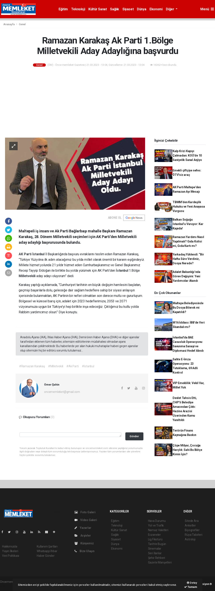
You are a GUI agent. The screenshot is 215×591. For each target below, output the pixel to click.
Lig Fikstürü (155, 539)
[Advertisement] (107, 102)
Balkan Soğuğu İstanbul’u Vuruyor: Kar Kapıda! (188, 224)
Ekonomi (156, 9)
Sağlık (114, 9)
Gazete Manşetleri (160, 562)
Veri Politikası (10, 555)
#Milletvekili (55, 366)
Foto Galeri (85, 512)
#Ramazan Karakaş (32, 366)
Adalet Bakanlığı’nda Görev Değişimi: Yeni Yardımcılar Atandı (186, 276)
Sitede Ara (191, 521)
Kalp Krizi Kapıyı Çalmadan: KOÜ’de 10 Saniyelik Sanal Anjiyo (187, 155)
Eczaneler (154, 534)
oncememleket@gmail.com (62, 392)
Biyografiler (192, 530)
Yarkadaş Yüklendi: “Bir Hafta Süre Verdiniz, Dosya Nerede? (188, 259)
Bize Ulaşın (84, 551)
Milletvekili (27, 276)
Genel (22, 24)
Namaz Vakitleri (158, 530)
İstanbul (38, 254)
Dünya (141, 9)
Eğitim (63, 9)
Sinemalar (154, 548)
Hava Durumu (157, 521)
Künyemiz (84, 543)
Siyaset (128, 9)
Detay (192, 582)
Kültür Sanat (97, 9)
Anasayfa (9, 24)
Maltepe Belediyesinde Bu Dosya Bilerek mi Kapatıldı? (188, 307)
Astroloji (190, 539)
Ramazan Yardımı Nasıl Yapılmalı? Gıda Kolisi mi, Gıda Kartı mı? (188, 241)
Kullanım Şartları (47, 546)
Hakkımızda (9, 546)
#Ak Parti (72, 366)
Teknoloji (78, 9)
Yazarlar (83, 527)
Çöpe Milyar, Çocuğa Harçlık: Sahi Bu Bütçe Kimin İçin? (187, 450)
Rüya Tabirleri (193, 534)
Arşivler (83, 535)
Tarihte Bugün (157, 544)
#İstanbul (88, 366)
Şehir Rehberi (156, 557)
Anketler (190, 525)
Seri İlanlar (155, 553)
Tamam (190, 586)
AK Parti (25, 254)
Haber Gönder (46, 555)
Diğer (170, 9)
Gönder (134, 436)
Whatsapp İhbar (47, 551)
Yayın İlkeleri (10, 551)
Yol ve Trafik (156, 525)
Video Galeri (86, 520)
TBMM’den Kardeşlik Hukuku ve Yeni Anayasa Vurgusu (189, 206)
